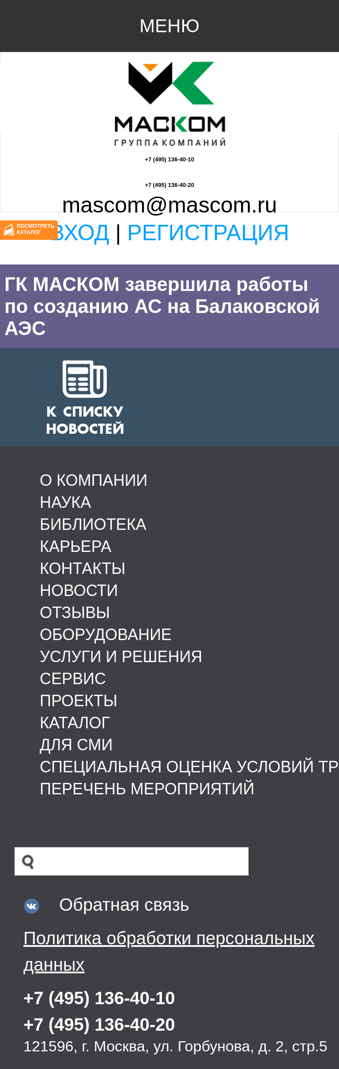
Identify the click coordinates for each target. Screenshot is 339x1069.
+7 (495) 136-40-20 (169, 185)
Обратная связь (124, 904)
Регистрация (208, 232)
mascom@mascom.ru (169, 205)
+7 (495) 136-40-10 (169, 159)
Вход (79, 232)
